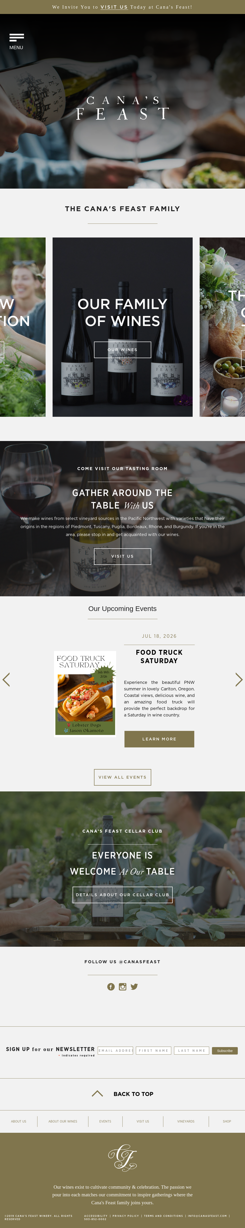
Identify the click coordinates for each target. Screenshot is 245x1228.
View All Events (122, 777)
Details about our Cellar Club (122, 895)
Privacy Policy (126, 1216)
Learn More (159, 742)
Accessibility (96, 1216)
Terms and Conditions (163, 1216)
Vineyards (186, 1121)
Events (105, 1121)
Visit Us (114, 7)
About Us (18, 1121)
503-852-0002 (95, 1219)
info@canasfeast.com (207, 1216)
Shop (227, 1121)
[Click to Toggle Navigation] (17, 42)
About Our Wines (62, 1121)
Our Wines (122, 350)
